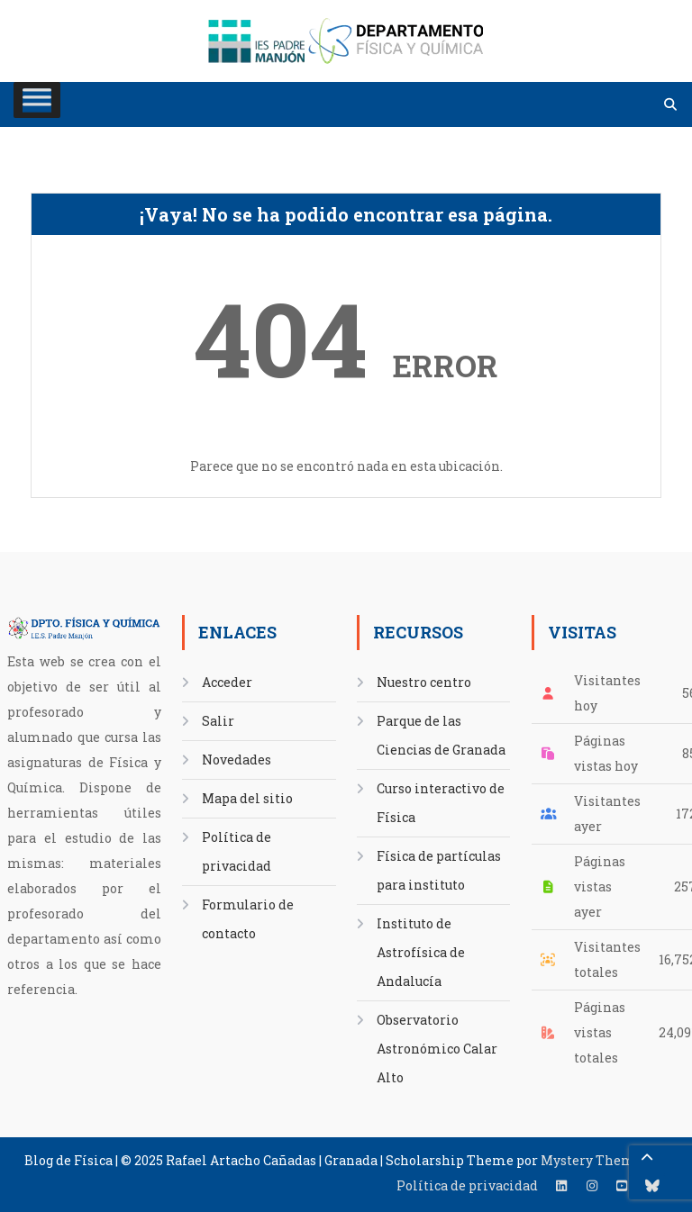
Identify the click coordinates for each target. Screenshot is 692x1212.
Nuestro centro (424, 682)
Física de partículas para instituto (439, 870)
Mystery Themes (595, 1160)
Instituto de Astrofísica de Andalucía (421, 952)
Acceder (227, 682)
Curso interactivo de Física (441, 803)
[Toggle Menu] (37, 100)
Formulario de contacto (248, 919)
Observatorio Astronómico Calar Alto (437, 1048)
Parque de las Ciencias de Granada (441, 735)
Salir (218, 720)
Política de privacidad (236, 851)
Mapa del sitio (247, 798)
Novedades (236, 759)
